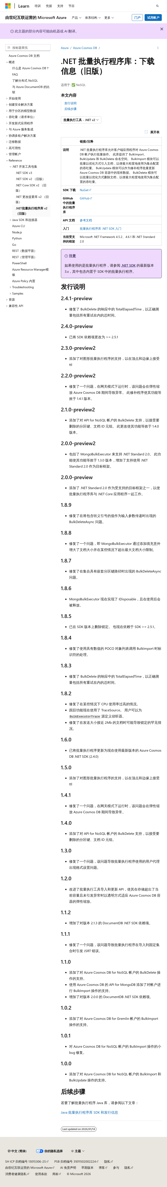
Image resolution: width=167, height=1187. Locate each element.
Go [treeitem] (14, 244)
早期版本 (87, 1167)
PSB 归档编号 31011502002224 (75, 1161)
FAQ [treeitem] (15, 74)
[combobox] (27, 47)
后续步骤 (70, 109)
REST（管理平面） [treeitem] (24, 257)
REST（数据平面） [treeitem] (24, 251)
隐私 (107, 1161)
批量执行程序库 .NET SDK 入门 (100, 228)
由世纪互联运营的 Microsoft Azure (28, 1167)
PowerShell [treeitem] (19, 263)
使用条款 (41, 1174)
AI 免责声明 (68, 1167)
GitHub (84, 198)
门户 (137, 17)
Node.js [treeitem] (17, 232)
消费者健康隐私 (16, 1174)
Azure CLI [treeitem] (18, 226)
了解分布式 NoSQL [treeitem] (25, 80)
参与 (116, 1167)
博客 (102, 1167)
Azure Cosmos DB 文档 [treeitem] (24, 56)
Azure (64, 48)
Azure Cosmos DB (85, 48)
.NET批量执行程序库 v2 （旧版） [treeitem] (31, 211)
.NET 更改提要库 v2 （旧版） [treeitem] (32, 199)
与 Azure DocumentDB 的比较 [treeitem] (31, 89)
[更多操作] (158, 48)
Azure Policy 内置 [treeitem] (23, 281)
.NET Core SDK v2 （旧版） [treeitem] (31, 188)
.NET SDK (128, 265)
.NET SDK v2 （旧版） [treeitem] (30, 179)
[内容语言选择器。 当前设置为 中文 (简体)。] (17, 1151)
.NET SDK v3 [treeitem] (24, 173)
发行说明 (70, 103)
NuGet (84, 190)
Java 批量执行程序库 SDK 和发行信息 (89, 1112)
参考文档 (86, 220)
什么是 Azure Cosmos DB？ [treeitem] (30, 68)
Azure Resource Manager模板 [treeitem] (30, 272)
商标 (55, 1174)
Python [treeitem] (17, 238)
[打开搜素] (157, 6)
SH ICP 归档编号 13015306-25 (25, 1161)
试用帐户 (153, 17)
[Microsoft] (8, 6)
